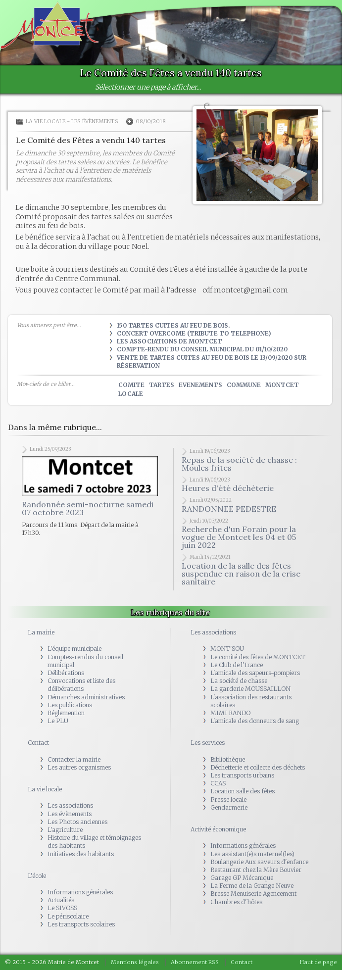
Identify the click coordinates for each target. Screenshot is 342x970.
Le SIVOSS (62, 908)
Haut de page (318, 962)
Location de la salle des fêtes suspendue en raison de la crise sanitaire (241, 573)
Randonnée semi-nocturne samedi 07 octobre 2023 (87, 508)
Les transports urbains (242, 775)
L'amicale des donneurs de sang (254, 721)
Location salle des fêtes (242, 791)
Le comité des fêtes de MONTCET (257, 657)
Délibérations (66, 673)
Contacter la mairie (74, 759)
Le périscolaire (68, 916)
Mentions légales (135, 962)
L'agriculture (65, 829)
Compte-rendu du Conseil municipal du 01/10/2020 (202, 349)
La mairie (41, 632)
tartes (161, 384)
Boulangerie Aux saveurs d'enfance (259, 862)
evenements (200, 384)
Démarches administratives (86, 697)
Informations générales (80, 892)
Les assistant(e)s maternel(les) (252, 854)
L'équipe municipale (74, 648)
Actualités (61, 900)
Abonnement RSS (195, 962)
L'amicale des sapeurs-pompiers (255, 673)
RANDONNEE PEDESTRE (229, 509)
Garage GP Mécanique (241, 877)
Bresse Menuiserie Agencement (253, 893)
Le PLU (58, 721)
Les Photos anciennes (77, 821)
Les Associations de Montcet (169, 341)
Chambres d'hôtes (236, 902)
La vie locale (45, 121)
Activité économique (218, 829)
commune (244, 384)
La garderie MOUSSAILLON (250, 688)
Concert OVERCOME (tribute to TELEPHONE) (194, 333)
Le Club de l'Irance (236, 665)
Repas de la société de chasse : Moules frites (239, 464)
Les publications (70, 705)
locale (130, 393)
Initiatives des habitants (81, 854)
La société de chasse (238, 680)
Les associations (70, 805)
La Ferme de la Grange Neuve (251, 885)
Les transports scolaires (81, 924)
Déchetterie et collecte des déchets (257, 767)
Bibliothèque (227, 759)
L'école (37, 875)
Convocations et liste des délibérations (81, 684)
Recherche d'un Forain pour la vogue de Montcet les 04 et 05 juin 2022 (239, 537)
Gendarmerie (228, 807)
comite (131, 384)
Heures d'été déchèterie (228, 488)
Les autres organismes (79, 767)
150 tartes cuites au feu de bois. (173, 325)
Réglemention (66, 713)
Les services (208, 742)
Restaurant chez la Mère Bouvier (255, 869)
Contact (38, 742)
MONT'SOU (227, 648)
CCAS (218, 783)
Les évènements (94, 121)
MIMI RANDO (230, 713)
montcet (282, 384)
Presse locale (228, 799)
